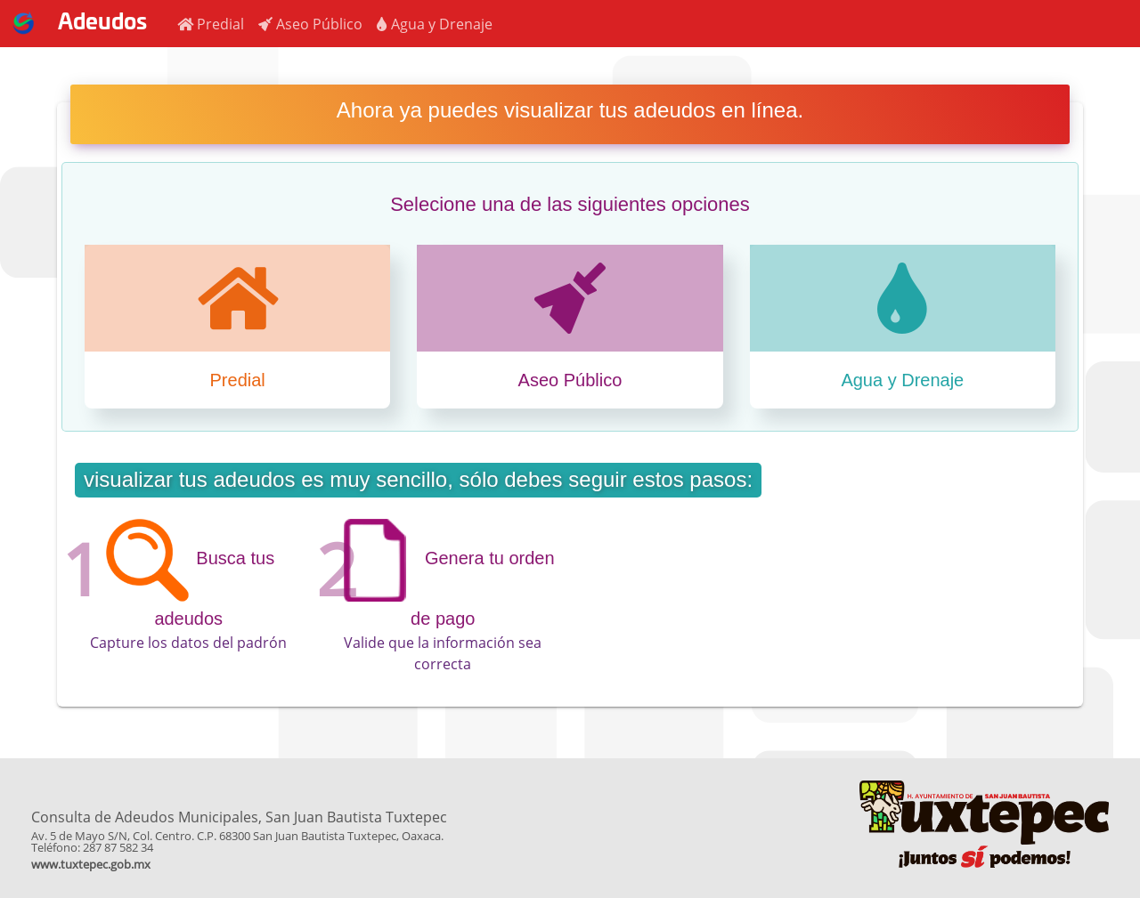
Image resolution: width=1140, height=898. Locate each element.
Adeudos (73, 23)
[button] (210, 24)
